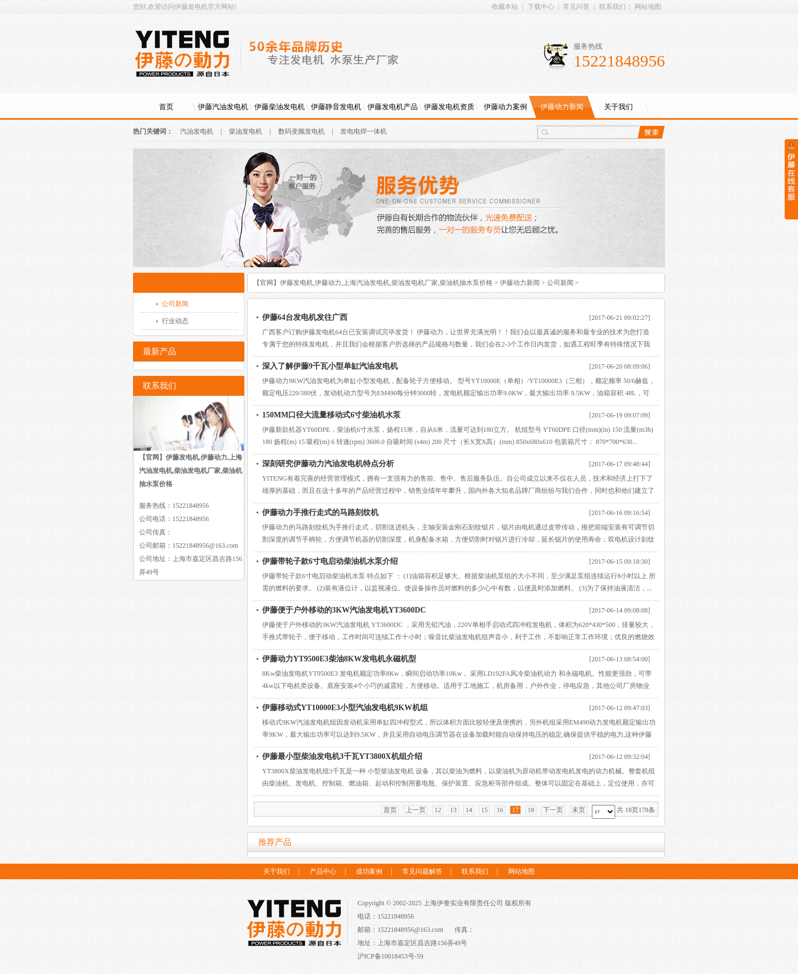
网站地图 (648, 7)
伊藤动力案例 (505, 107)
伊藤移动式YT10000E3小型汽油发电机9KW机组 (345, 707)
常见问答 (576, 7)
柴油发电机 (245, 131)
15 (484, 810)
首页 (166, 107)
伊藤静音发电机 (336, 107)
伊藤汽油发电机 (223, 107)
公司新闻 (560, 283)
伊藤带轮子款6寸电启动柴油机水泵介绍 (330, 561)
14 (469, 810)
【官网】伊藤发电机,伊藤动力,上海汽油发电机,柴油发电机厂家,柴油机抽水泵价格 (373, 283)
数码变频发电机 (301, 131)
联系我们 (612, 7)
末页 (578, 810)
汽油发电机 (196, 131)
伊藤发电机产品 (392, 107)
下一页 (553, 810)
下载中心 (541, 7)
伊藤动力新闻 (562, 107)
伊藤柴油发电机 (279, 107)
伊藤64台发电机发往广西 (304, 317)
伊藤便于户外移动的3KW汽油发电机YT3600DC (344, 610)
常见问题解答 (422, 871)
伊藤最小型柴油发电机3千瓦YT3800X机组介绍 (342, 756)
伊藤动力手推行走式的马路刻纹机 (320, 512)
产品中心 (323, 871)
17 (515, 810)
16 (500, 810)
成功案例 (369, 871)
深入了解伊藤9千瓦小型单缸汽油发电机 (330, 366)
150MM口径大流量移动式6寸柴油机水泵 (331, 415)
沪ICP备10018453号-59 (390, 956)
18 (531, 810)
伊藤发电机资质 (449, 107)
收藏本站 (505, 7)
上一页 (416, 810)
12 (437, 810)
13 (453, 810)
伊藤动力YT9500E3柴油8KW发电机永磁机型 (339, 659)
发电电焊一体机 (363, 131)
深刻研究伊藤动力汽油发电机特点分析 (328, 464)
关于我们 (618, 107)
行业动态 (175, 321)
